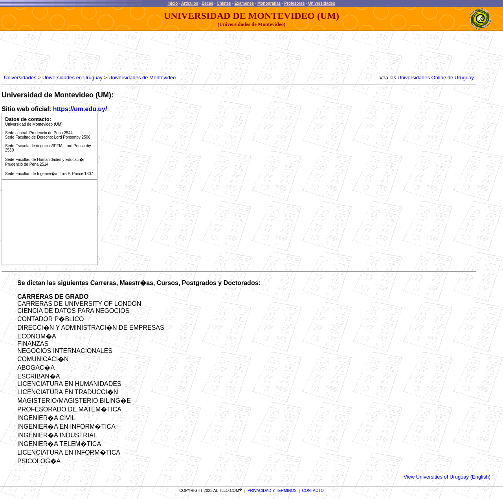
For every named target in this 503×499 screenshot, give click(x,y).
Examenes (244, 3)
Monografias (269, 3)
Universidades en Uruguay (72, 77)
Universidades (321, 3)
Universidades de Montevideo (142, 77)
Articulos (189, 3)
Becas (207, 3)
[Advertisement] (145, 53)
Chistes (224, 3)
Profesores (294, 3)
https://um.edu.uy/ (80, 109)
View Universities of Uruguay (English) (447, 477)
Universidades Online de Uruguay (436, 77)
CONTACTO (313, 490)
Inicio (172, 3)
